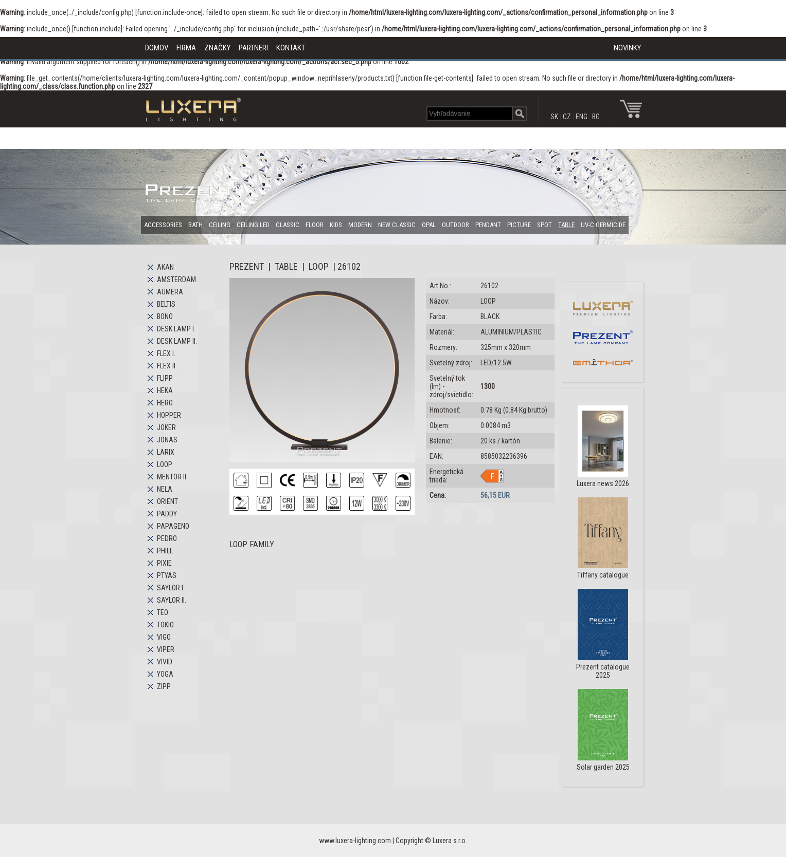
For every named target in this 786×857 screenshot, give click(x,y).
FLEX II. (167, 366)
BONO (165, 316)
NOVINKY (627, 47)
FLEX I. (166, 353)
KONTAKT (290, 47)
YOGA (165, 674)
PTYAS (166, 575)
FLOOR (315, 225)
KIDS (336, 225)
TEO (162, 612)
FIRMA (186, 47)
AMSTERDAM (176, 279)
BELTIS (166, 304)
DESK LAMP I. (176, 329)
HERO (165, 403)
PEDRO (167, 538)
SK (554, 117)
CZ (567, 117)
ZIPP (164, 686)
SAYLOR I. (171, 588)
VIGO (164, 637)
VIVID (164, 662)
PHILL (165, 551)
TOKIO (165, 625)
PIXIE (164, 563)
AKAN (165, 267)
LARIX (165, 452)
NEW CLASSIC (397, 225)
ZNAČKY (217, 47)
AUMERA (170, 292)
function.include (97, 29)
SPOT (544, 225)
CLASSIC (287, 225)
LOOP (164, 464)
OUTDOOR (455, 225)
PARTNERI (253, 47)
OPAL (429, 225)
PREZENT (246, 266)
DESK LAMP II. (177, 341)
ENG (581, 117)
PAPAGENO (173, 526)
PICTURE (519, 225)
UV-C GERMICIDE (603, 225)
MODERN (360, 225)
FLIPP (165, 378)
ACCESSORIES (163, 225)
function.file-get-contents (435, 78)
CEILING (219, 225)
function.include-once (169, 12)
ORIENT (167, 501)
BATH (195, 225)
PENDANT (488, 225)
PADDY (167, 514)
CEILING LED (253, 225)
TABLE (566, 225)
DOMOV (156, 47)
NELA (164, 489)
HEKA (165, 390)
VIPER (165, 649)
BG (596, 117)
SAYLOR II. (171, 600)
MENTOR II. (172, 477)
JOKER (166, 427)
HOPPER (169, 415)
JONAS (167, 440)
